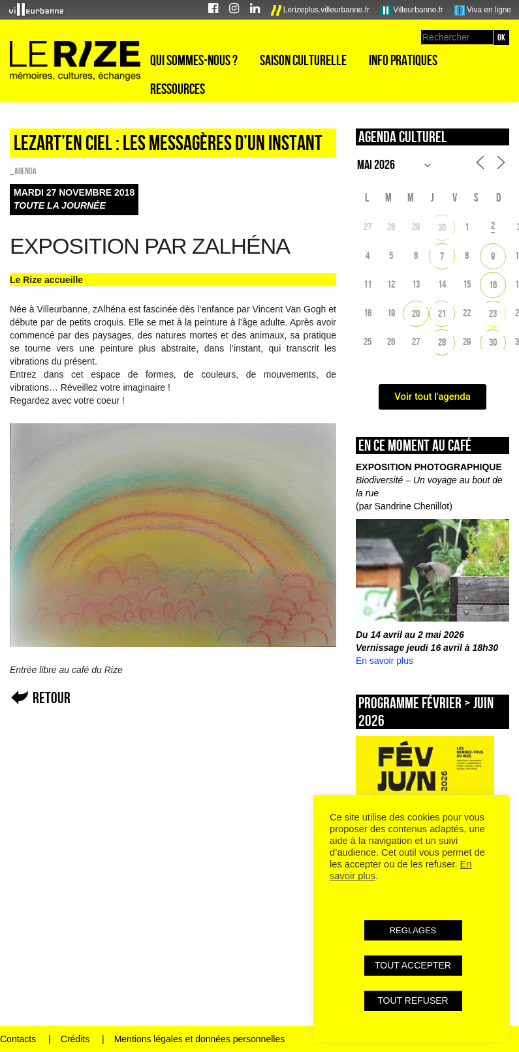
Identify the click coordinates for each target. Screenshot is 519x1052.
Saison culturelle (303, 60)
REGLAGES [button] (413, 930)
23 (493, 313)
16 (493, 284)
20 (416, 313)
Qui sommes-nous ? (194, 60)
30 (442, 227)
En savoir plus (384, 660)
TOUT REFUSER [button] (412, 1000)
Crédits (75, 1039)
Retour (52, 697)
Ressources (177, 89)
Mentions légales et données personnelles (199, 1039)
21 (442, 313)
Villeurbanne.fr (412, 10)
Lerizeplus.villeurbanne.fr (320, 10)
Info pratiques (403, 60)
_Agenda (23, 171)
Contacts (18, 1039)
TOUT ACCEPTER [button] (413, 965)
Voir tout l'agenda (432, 396)
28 (442, 342)
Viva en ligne (482, 10)
